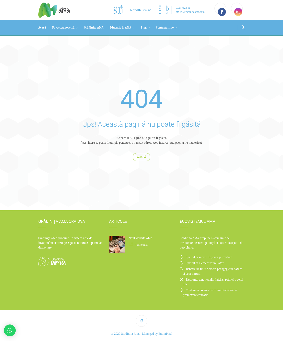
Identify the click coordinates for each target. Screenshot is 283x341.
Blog (144, 27)
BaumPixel (165, 333)
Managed (148, 333)
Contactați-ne (165, 27)
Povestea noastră (63, 27)
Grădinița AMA (93, 27)
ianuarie (138, 244)
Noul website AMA (141, 238)
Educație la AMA (120, 27)
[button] (10, 330)
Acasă (42, 27)
